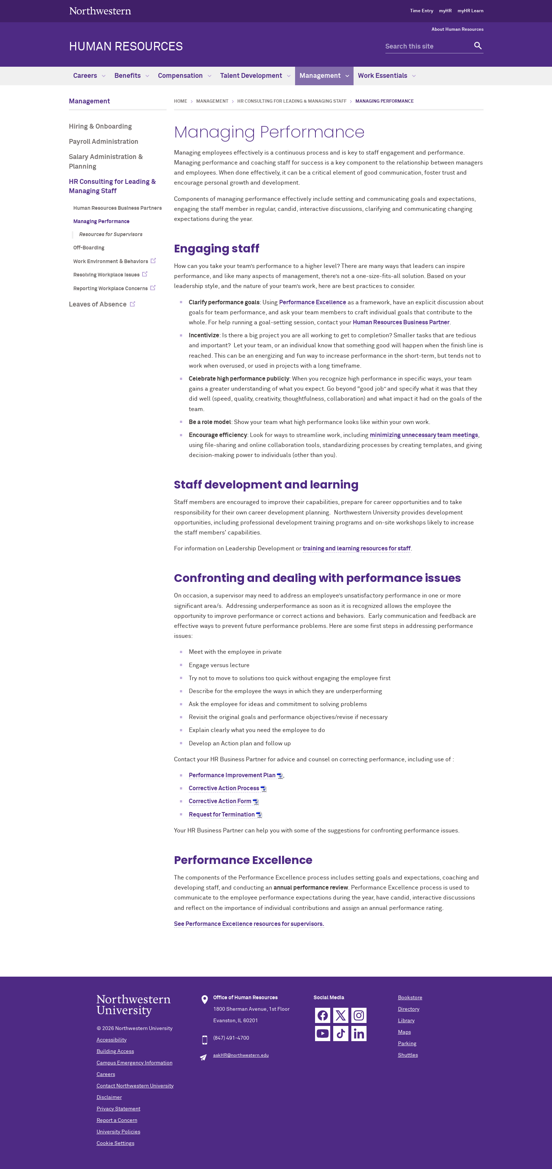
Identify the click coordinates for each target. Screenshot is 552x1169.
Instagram (359, 1015)
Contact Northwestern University (135, 1086)
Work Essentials (387, 76)
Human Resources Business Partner (401, 322)
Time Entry (421, 11)
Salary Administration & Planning (106, 162)
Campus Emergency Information (135, 1063)
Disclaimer (109, 1097)
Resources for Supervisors (111, 234)
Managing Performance (101, 221)
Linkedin (359, 1033)
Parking (407, 1043)
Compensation (184, 76)
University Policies (118, 1132)
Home (180, 101)
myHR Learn (471, 11)
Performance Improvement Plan (232, 775)
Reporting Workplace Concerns (110, 288)
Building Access (115, 1051)
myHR (445, 11)
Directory (408, 1009)
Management (324, 76)
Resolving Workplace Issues (106, 275)
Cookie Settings (115, 1143)
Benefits (131, 76)
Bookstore (410, 997)
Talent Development (255, 76)
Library (406, 1020)
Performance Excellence (312, 302)
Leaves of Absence (98, 304)
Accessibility (112, 1040)
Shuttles (408, 1055)
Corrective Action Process (224, 788)
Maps (404, 1032)
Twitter (340, 1015)
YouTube (322, 1033)
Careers (89, 76)
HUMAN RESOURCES (126, 47)
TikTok (340, 1033)
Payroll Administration (103, 142)
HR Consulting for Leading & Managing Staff (112, 187)
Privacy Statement (118, 1109)
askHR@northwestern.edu (241, 1055)
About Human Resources (458, 29)
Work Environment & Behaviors (110, 261)
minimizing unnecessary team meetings (424, 435)
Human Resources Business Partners (117, 208)
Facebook (322, 1015)
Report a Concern (117, 1120)
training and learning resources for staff (357, 549)
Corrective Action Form (220, 801)
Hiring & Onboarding (100, 126)
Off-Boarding (88, 248)
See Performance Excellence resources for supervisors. (249, 924)
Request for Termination (222, 815)
